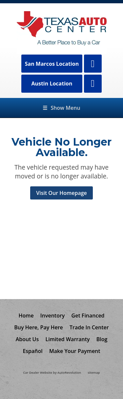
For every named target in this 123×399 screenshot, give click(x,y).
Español (32, 351)
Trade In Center (89, 327)
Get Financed (88, 315)
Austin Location (51, 83)
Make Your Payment (74, 351)
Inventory (52, 315)
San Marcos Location (52, 63)
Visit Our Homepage (61, 193)
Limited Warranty (67, 339)
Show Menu (61, 107)
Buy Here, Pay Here (38, 327)
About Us (27, 339)
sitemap (94, 372)
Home (25, 315)
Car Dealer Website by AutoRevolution (52, 372)
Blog (102, 339)
